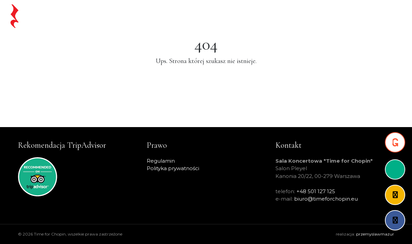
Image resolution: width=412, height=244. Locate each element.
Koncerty (222, 16)
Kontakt (384, 16)
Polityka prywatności (173, 168)
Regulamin (161, 161)
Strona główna (136, 16)
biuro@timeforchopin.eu (326, 199)
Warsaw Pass (257, 16)
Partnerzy (354, 16)
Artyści (289, 16)
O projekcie (320, 16)
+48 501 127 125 (315, 191)
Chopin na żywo (182, 16)
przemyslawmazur (375, 234)
